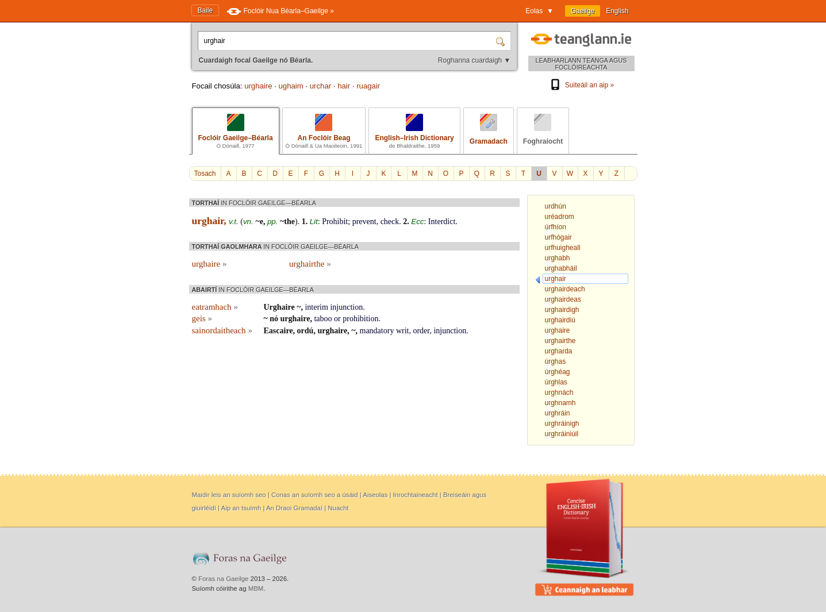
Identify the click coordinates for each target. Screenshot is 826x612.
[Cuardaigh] (501, 41)
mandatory (377, 330)
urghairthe (310, 263)
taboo (323, 318)
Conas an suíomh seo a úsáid (314, 494)
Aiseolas (375, 494)
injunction (346, 307)
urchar (320, 86)
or (337, 318)
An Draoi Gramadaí (294, 508)
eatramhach (215, 306)
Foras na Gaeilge (223, 578)
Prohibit (335, 221)
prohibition (360, 318)
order (421, 330)
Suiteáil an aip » (581, 85)
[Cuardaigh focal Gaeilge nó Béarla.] (348, 40)
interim (316, 307)
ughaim (291, 86)
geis (202, 318)
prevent (364, 221)
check (390, 221)
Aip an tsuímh (241, 508)
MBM (256, 588)
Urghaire (279, 307)
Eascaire (278, 330)
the (289, 221)
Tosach (205, 174)
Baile (205, 10)
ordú (305, 330)
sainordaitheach (222, 330)
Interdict (441, 221)
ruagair (368, 86)
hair (343, 86)
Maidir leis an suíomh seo (229, 494)
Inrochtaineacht (415, 494)
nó (274, 318)
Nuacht (338, 508)
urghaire (258, 86)
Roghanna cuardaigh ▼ (474, 60)
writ (402, 330)
